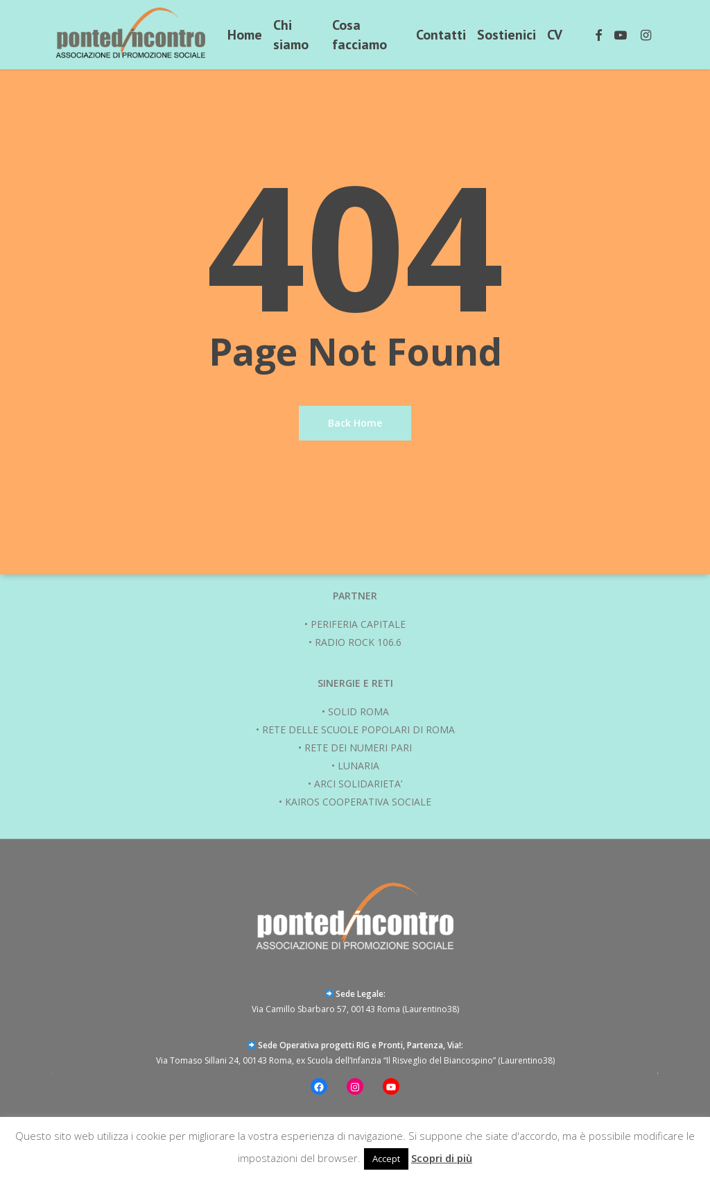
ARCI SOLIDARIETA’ (358, 783)
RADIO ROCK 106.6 (358, 642)
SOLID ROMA (358, 711)
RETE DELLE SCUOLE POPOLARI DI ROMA (358, 729)
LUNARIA (358, 765)
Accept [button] (386, 1158)
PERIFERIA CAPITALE (358, 624)
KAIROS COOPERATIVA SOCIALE (358, 801)
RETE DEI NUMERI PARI (358, 747)
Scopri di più (441, 1158)
